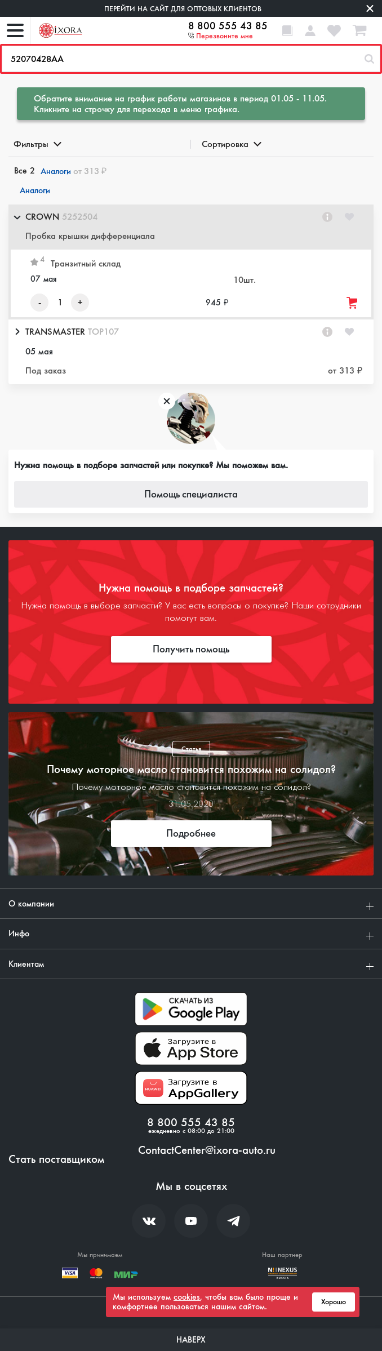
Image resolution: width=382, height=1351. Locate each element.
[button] (191, 227)
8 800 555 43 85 (228, 26)
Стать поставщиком (56, 1159)
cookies (187, 1297)
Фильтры (37, 144)
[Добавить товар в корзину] (352, 303)
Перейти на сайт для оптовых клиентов (182, 9)
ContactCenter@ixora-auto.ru (207, 1150)
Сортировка (231, 144)
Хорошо (333, 1302)
